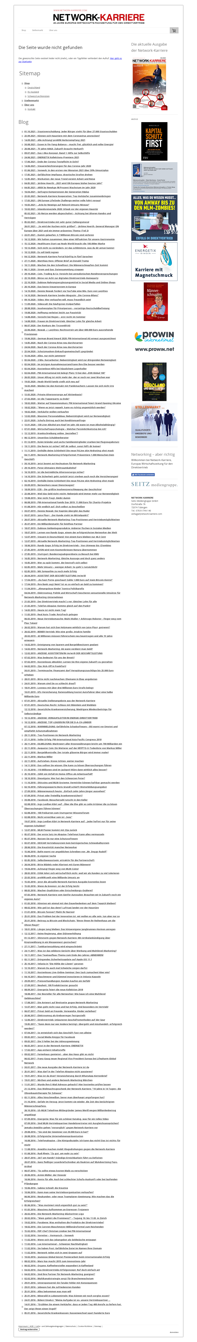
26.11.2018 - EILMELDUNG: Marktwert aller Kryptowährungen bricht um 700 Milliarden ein (73, 743)
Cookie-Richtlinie (85, 1326)
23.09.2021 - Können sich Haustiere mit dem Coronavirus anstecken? (62, 135)
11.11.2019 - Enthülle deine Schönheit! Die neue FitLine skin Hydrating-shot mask (69, 450)
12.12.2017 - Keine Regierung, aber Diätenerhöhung (52, 933)
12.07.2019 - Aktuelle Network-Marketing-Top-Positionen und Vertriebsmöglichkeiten (72, 541)
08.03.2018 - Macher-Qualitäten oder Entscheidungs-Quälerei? (58, 890)
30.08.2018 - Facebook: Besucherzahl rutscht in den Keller (56, 799)
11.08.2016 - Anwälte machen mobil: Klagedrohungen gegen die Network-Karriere (69, 1149)
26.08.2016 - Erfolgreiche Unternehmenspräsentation (53, 1136)
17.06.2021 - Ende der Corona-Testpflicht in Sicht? (51, 161)
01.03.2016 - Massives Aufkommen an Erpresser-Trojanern (56, 1209)
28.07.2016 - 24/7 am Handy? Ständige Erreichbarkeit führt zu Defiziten (63, 1157)
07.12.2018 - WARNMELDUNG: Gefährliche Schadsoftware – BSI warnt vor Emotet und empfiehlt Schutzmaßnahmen (71, 728)
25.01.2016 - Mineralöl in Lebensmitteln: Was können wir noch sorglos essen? (67, 1295)
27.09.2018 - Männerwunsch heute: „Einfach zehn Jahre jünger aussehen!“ (65, 791)
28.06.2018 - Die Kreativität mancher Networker (50, 847)
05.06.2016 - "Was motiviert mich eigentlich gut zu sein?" (56, 1205)
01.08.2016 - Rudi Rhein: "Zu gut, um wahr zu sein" (51, 1153)
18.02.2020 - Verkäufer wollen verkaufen (46, 411)
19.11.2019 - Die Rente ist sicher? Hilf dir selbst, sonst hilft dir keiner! (62, 446)
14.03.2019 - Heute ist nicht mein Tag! (45, 610)
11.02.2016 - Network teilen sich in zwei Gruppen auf (53, 1252)
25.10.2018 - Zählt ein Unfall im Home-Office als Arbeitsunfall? (58, 773)
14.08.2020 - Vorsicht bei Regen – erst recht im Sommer (54, 316)
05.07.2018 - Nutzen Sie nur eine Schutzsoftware (51, 838)
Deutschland (34, 87)
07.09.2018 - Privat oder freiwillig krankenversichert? (53, 795)
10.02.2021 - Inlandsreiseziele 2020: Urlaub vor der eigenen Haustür (61, 209)
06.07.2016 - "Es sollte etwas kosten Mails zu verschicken (56, 1170)
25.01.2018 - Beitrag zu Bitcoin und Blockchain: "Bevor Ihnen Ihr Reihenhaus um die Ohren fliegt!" (69, 922)
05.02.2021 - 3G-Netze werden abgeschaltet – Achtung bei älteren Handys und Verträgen (67, 215)
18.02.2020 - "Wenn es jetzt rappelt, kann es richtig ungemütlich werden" (65, 407)
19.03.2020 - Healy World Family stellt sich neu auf (51, 381)
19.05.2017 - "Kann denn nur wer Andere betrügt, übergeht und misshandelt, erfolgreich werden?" (73, 1026)
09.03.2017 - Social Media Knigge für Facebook (49, 1037)
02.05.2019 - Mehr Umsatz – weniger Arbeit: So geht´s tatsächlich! (60, 567)
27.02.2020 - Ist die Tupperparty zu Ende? (46, 398)
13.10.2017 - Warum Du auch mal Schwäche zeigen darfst (55, 968)
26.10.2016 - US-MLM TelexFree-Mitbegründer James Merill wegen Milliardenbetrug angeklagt (70, 1112)
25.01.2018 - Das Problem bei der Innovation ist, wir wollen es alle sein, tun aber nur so (72, 916)
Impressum (23, 1326)
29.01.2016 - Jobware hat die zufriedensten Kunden (52, 1287)
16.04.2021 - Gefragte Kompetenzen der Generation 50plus (56, 191)
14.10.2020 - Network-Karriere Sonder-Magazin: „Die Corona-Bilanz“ (61, 295)
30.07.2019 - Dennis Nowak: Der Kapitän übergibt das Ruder (57, 510)
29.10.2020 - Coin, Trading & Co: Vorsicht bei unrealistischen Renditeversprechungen (71, 273)
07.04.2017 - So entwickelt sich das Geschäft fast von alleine (57, 1032)
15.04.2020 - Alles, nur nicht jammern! (44, 355)
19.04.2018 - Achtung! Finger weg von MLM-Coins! (51, 868)
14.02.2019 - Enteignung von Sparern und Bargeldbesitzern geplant (61, 644)
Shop (24, 30)
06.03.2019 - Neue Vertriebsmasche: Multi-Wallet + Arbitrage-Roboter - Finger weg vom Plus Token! (72, 620)
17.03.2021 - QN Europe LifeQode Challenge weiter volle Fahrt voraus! (62, 200)
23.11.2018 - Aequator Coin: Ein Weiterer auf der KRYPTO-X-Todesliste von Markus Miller (73, 748)
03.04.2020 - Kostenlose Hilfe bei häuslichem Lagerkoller (55, 368)
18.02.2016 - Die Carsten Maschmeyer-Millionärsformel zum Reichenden (64, 1226)
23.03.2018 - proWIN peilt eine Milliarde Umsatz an (52, 877)
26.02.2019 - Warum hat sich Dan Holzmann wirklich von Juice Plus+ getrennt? (67, 627)
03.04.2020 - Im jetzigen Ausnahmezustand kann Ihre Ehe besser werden (64, 364)
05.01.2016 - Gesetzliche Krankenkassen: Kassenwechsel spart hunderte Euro (67, 1313)
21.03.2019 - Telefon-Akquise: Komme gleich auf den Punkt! (57, 605)
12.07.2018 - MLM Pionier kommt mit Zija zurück (50, 830)
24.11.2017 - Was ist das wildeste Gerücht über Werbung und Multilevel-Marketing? (70, 950)
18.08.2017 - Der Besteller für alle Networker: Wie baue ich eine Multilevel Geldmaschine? (65, 996)
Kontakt (31, 109)
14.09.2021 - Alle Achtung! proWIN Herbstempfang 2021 (54, 140)
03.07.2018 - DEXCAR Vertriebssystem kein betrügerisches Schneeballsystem (66, 842)
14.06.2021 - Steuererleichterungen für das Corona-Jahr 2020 (57, 165)
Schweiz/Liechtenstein (39, 96)
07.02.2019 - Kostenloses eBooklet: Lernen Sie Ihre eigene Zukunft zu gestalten (68, 661)
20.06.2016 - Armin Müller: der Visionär (45, 1175)
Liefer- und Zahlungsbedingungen (50, 1326)
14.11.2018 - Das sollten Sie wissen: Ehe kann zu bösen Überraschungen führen (67, 765)
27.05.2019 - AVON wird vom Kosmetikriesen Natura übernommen (60, 549)
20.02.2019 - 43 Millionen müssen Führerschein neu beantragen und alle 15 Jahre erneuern (68, 638)
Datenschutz (71, 1326)
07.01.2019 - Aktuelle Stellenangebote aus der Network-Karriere (59, 700)
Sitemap (97, 1326)
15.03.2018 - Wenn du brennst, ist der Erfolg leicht (51, 886)
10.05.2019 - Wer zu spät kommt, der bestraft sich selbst (55, 562)
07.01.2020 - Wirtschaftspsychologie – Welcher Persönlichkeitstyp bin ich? (65, 429)
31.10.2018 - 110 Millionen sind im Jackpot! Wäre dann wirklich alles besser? (65, 769)
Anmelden (174, 1332)
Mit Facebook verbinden (143, 474)
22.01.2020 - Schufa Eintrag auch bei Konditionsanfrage (55, 420)
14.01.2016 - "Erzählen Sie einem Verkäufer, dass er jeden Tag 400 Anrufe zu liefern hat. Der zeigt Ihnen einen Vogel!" (73, 1306)
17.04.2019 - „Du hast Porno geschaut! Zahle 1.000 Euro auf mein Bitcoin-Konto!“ (68, 579)
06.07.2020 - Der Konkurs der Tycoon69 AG (47, 325)
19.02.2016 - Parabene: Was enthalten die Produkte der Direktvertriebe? (64, 1222)
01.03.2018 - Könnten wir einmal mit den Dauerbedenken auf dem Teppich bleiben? (70, 903)
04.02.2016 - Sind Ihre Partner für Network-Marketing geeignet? (59, 1274)
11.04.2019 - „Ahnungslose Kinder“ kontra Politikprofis (54, 588)
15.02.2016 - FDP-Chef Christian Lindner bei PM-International (57, 1231)
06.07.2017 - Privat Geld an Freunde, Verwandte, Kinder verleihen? (60, 1011)
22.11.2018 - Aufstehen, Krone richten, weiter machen (54, 761)
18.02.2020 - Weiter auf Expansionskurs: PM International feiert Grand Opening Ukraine (72, 403)
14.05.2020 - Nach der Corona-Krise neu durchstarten (53, 342)
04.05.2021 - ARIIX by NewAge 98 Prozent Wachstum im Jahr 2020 (59, 187)
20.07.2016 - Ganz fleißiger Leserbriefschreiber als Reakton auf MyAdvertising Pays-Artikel (71, 1164)
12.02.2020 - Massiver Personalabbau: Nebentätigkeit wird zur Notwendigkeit (67, 416)
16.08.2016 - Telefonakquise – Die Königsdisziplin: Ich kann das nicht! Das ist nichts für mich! (72, 1142)
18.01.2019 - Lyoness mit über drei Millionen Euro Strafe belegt (59, 687)
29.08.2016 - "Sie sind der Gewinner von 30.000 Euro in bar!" (56, 1131)
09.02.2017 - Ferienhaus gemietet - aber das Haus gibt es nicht (59, 1054)
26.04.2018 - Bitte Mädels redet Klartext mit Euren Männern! (57, 864)
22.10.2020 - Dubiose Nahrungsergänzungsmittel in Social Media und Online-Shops (69, 282)
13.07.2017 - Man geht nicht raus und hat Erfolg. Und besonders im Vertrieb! (66, 1006)
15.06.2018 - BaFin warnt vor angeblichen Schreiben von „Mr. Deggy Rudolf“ (65, 851)
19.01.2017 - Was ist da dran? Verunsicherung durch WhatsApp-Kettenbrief (65, 1075)
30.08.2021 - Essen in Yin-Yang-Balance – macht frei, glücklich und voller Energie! (68, 144)
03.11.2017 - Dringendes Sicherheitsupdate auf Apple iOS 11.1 (58, 959)
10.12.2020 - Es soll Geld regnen (41, 252)
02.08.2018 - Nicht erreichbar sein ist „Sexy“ (48, 817)
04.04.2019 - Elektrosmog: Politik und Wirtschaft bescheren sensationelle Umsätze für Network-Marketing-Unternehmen (72, 595)
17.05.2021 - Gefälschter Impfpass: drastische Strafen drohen (58, 174)
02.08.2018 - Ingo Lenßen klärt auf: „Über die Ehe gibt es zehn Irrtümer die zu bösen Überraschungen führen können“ (70, 806)
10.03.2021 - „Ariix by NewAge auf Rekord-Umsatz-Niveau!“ (56, 204)
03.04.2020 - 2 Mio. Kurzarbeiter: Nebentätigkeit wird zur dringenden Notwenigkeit (70, 360)
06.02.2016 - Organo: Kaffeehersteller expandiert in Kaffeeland (58, 1265)
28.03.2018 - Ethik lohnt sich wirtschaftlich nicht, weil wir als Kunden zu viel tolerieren (71, 873)
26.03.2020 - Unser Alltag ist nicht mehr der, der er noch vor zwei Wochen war (67, 377)
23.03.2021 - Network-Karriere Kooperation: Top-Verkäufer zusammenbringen (67, 196)
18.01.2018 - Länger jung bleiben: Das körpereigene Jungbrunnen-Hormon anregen (69, 929)
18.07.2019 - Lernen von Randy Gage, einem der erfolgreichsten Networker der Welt (70, 532)
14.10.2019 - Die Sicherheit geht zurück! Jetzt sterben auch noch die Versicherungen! (71, 476)
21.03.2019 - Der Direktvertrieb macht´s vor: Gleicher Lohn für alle (60, 601)
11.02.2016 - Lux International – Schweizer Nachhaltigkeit (56, 1244)
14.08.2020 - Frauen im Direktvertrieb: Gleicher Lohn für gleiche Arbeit (63, 321)
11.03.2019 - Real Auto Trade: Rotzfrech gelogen (51, 614)
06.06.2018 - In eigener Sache (40, 855)
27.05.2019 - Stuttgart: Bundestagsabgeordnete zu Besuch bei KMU (61, 554)
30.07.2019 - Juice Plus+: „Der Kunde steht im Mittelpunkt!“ (56, 515)
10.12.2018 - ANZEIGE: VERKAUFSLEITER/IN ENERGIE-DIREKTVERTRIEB (61, 717)
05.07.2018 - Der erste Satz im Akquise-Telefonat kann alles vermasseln (64, 834)
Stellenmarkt (37, 30)
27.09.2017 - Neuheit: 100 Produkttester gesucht (51, 985)
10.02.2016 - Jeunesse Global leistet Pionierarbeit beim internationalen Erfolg (67, 1256)
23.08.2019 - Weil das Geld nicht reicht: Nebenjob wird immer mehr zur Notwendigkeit (71, 493)
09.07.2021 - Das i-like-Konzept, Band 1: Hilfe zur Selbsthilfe (57, 153)
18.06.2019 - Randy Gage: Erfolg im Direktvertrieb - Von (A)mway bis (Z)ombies (67, 545)
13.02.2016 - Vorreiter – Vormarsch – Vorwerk (49, 1235)
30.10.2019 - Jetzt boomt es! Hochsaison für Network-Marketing (59, 463)
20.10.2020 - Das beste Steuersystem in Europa (50, 286)
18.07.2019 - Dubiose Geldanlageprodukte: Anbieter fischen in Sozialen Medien (67, 528)
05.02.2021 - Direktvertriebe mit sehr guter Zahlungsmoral (56, 222)
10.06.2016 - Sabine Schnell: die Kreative (46, 1187)
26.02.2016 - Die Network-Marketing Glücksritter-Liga (54, 1213)
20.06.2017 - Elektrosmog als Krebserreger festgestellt (54, 1015)
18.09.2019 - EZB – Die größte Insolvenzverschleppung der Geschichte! (63, 489)
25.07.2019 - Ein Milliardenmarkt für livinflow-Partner (53, 523)
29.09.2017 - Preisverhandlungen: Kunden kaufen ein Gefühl (57, 980)
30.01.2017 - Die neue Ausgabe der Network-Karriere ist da (56, 1067)
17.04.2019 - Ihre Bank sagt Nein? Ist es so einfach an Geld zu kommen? (63, 584)
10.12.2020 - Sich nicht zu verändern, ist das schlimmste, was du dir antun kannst (69, 247)
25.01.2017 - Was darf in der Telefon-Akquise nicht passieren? (58, 1071)
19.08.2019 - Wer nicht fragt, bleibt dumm (47, 498)
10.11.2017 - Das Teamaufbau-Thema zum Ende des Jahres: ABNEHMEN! (63, 955)
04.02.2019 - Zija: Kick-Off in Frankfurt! (45, 666)
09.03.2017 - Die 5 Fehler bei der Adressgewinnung (51, 1041)
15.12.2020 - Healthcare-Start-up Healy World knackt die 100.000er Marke (64, 243)
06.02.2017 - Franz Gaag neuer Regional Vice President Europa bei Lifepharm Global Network (70, 1060)
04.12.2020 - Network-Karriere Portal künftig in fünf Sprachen (58, 256)
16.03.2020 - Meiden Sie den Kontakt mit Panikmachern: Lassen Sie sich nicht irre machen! (69, 388)
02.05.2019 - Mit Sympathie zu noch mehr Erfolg (50, 571)
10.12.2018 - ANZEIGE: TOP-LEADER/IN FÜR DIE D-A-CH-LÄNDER (57, 722)
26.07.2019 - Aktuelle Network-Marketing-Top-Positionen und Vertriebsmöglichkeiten (72, 519)
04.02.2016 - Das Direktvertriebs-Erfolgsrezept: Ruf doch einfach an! (62, 1269)
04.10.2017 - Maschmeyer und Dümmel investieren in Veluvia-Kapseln (62, 976)
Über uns (53, 30)
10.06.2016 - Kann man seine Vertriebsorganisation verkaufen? (59, 1192)
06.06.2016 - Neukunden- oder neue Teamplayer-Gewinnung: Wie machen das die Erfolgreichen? (69, 1198)
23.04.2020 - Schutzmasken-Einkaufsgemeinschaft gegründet (58, 351)
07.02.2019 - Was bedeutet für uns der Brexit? (49, 657)
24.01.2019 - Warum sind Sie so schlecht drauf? (50, 683)
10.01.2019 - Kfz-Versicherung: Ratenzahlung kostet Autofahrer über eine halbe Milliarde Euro (68, 694)
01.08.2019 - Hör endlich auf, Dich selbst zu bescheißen (54, 506)
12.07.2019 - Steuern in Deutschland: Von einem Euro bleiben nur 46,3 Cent (65, 536)
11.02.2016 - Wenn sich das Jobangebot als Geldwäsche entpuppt (60, 1239)
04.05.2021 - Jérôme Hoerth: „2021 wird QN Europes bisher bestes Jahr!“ (63, 183)
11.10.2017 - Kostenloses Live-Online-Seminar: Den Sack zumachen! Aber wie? (67, 972)
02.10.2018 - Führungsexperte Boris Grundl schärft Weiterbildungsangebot (65, 786)
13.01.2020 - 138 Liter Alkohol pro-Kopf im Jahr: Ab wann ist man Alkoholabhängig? (69, 424)
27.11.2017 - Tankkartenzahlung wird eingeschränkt (53, 946)
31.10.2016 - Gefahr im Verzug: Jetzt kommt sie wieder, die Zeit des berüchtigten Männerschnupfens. (69, 1103)
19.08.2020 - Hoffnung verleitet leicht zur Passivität (52, 312)
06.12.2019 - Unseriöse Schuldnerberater (46, 437)
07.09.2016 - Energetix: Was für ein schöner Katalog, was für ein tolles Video (66, 1118)
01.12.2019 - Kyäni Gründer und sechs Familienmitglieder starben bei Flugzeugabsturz (71, 441)
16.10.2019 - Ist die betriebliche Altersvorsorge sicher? (54, 472)
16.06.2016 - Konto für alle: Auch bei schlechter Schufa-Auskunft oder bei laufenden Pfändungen (70, 1181)
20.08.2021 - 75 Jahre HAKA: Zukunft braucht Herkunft (54, 148)
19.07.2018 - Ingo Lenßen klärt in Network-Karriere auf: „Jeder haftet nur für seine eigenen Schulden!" (70, 823)
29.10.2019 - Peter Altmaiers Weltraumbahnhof (50, 467)
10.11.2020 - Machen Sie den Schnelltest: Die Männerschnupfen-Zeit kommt (66, 265)
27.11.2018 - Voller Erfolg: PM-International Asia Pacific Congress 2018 (62, 739)
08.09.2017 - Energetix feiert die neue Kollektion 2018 (53, 989)
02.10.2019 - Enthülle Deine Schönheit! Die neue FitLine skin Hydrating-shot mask (69, 480)
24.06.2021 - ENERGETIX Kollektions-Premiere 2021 (51, 157)
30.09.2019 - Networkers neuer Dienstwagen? (49, 485)
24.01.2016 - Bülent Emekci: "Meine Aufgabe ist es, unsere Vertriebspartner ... (67, 1300)
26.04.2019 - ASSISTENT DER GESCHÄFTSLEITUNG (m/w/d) (55, 575)
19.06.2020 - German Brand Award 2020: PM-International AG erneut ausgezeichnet (70, 338)
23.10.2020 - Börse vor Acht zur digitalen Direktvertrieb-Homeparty (61, 278)
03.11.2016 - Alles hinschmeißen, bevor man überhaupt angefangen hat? (64, 1097)
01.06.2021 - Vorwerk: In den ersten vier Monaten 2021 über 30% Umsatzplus (66, 170)
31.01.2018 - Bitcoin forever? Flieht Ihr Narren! (49, 911)
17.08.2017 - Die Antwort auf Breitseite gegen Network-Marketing (61, 1002)
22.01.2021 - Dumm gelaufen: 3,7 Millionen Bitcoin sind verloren (59, 234)
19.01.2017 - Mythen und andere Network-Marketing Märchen (58, 1080)
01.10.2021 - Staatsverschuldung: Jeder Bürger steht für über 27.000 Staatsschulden (70, 131)
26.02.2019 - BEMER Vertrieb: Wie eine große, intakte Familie (57, 631)
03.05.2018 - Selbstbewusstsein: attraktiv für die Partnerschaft (59, 860)
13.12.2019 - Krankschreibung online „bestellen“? (51, 433)
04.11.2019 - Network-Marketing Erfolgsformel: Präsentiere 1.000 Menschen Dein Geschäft (69, 457)
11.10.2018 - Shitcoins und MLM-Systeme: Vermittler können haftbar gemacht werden (72, 782)
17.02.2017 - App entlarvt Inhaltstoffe (44, 1049)
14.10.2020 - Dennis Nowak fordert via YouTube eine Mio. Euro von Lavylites (66, 291)
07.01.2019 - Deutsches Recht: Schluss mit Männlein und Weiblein (60, 704)
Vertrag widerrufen (29, 1329)
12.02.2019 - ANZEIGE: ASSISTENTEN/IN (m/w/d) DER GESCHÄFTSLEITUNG (63, 653)
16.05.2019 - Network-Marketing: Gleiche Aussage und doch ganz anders (64, 558)
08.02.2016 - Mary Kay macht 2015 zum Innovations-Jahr (55, 1261)
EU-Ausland (33, 91)
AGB (32, 1326)
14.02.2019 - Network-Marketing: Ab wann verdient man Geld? (58, 648)
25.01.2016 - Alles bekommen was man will (47, 1291)
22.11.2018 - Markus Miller (38, 756)
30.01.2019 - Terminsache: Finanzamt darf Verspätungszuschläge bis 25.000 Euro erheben (69, 672)
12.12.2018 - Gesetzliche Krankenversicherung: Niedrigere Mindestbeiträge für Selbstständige (68, 711)
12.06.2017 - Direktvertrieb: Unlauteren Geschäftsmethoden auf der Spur (64, 1019)
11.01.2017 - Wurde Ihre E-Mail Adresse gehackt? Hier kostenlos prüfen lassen (67, 1084)
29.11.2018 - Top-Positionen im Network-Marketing (52, 735)
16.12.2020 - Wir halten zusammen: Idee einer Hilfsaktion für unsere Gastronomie (69, 239)
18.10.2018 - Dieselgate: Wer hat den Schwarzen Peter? (54, 778)
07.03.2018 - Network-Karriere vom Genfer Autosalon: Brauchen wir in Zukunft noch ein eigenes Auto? (72, 896)
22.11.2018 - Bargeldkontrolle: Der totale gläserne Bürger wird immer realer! (66, 752)
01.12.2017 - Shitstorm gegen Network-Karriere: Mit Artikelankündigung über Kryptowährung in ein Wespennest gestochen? (67, 940)
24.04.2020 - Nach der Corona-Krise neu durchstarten (53, 347)
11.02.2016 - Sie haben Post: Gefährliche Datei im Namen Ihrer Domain (63, 1248)
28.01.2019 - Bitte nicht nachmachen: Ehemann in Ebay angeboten (60, 679)
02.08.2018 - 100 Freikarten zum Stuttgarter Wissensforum (56, 812)
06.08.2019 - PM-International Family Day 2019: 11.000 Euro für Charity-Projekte (67, 502)
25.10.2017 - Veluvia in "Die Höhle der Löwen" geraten (53, 963)
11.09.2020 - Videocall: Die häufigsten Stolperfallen (52, 303)
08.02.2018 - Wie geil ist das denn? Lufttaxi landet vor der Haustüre (61, 907)
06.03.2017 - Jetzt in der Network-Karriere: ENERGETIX (53, 1045)
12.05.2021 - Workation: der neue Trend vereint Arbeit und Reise (59, 178)
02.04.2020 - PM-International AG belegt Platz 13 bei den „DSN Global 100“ (64, 372)
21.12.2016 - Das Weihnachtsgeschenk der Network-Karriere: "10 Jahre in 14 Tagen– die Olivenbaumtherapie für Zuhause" (72, 1091)
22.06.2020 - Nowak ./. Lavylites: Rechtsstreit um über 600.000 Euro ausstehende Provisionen (68, 332)
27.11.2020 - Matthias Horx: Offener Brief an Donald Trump (56, 260)
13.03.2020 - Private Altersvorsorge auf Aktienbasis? (53, 394)
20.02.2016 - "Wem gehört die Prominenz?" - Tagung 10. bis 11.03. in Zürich (65, 1218)
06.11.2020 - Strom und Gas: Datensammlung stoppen (54, 269)
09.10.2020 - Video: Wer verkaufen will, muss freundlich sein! (57, 299)
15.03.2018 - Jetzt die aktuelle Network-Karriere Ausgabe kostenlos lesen (65, 881)
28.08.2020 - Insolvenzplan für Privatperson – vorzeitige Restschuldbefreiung (67, 308)
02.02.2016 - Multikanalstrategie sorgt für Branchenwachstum (59, 1278)
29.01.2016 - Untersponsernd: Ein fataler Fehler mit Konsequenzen (60, 1282)
